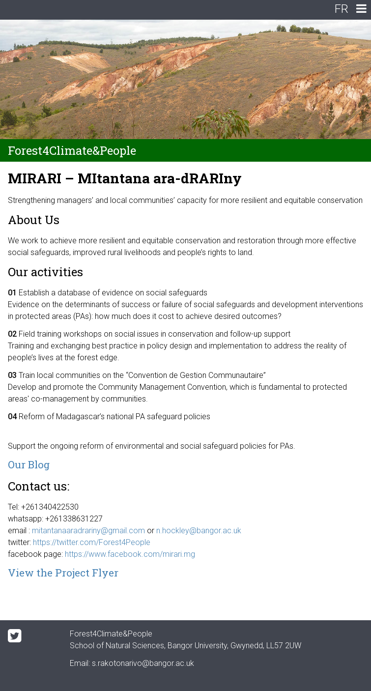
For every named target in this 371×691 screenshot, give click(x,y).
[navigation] (361, 10)
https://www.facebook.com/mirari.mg (130, 554)
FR (341, 9)
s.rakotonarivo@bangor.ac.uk (143, 663)
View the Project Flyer (63, 572)
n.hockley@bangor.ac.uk (198, 530)
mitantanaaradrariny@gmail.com (88, 530)
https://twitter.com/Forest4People (91, 542)
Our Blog (29, 464)
